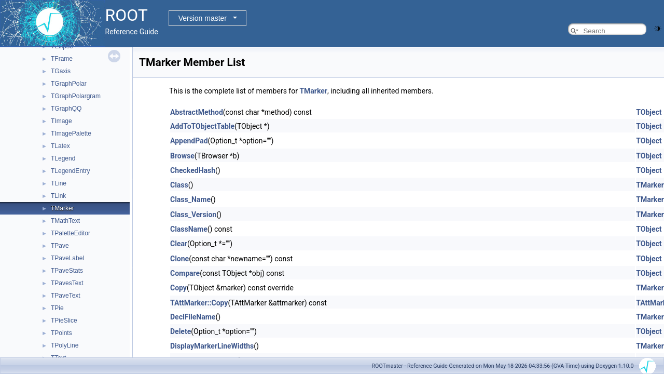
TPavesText (67, 283)
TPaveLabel (67, 258)
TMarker (62, 208)
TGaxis (61, 71)
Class (179, 185)
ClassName (189, 229)
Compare (185, 273)
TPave (60, 245)
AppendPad (189, 141)
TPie (57, 308)
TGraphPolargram (76, 96)
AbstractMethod (196, 112)
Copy (178, 288)
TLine (58, 183)
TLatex (60, 146)
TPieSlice (64, 320)
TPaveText (65, 295)
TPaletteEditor (70, 233)
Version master (202, 18)
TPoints (61, 333)
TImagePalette (71, 133)
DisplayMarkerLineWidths (212, 346)
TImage (61, 121)
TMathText (65, 220)
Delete (180, 331)
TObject (648, 112)
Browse (182, 156)
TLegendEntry (70, 171)
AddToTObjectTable (202, 126)
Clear (178, 243)
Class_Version (193, 214)
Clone (179, 259)
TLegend (63, 158)
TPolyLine (64, 345)
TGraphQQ (66, 108)
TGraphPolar (69, 83)
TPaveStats (67, 270)
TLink (58, 195)
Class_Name (190, 199)
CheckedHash (192, 170)
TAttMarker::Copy (199, 303)
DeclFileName (192, 317)
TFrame (62, 58)
